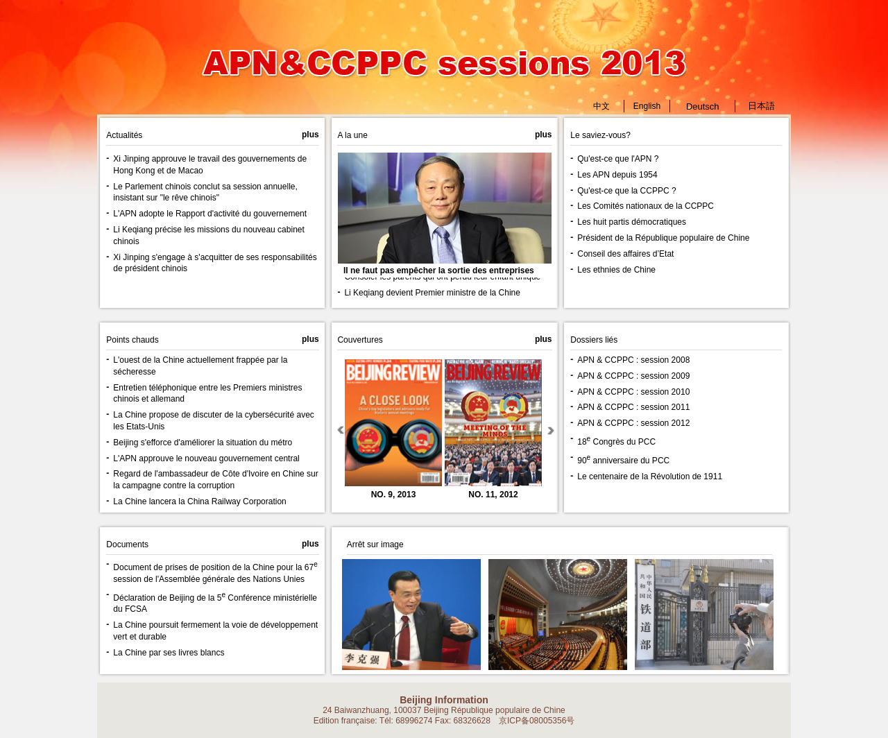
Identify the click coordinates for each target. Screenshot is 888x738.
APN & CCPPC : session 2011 (633, 407)
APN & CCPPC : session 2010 (633, 392)
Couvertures (359, 340)
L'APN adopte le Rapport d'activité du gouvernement (210, 213)
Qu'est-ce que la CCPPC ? (626, 191)
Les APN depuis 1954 (617, 175)
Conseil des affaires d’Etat (625, 254)
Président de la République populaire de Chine (663, 238)
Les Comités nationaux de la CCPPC (645, 206)
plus (543, 339)
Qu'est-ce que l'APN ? (617, 159)
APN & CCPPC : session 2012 (633, 423)
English (646, 106)
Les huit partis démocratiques (631, 222)
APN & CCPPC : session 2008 (633, 360)
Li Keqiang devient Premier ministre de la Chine (432, 293)
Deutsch (702, 106)
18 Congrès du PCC (616, 442)
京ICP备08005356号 (536, 721)
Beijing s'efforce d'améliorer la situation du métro (202, 442)
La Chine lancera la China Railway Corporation (199, 501)
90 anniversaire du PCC (623, 460)
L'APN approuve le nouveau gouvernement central (206, 458)
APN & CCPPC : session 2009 (633, 376)
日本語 (761, 106)
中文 (601, 106)
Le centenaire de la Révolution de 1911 (649, 476)
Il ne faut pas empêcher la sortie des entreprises (438, 270)
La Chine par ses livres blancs (168, 653)
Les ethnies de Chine (616, 270)
